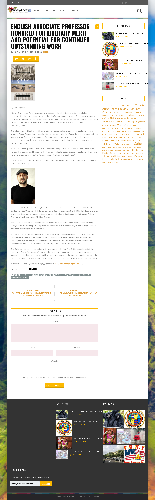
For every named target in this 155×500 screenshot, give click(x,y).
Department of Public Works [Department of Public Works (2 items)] (120, 115)
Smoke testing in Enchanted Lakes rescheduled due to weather (90, 452)
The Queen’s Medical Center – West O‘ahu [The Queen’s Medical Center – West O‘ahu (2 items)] (129, 153)
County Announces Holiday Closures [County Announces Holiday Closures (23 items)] (123, 107)
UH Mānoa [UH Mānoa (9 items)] (108, 156)
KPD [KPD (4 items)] (133, 140)
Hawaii (37, 10)
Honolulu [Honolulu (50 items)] (124, 124)
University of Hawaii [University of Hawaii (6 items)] (123, 156)
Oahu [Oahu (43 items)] (137, 143)
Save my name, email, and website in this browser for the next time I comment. (54, 377)
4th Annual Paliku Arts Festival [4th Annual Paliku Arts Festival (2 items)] (111, 106)
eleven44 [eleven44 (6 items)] (133, 115)
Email (77, 347)
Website (54, 361)
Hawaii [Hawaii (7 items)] (133, 118)
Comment (54, 321)
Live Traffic (73, 10)
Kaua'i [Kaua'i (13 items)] (140, 134)
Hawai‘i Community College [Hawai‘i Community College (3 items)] (130, 122)
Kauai (46, 10)
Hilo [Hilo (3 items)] (114, 125)
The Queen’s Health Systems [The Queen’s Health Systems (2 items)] (122, 150)
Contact (29, 2)
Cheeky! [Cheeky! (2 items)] (131, 106)
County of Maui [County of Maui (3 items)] (124, 112)
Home (12, 2)
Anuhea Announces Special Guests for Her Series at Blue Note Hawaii (33, 293)
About (20, 2)
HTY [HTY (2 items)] (106, 134)
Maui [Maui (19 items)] (117, 144)
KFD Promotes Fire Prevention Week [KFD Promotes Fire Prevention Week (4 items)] (116, 140)
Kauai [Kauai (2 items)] (124, 137)
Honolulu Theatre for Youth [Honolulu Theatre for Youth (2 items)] (125, 128)
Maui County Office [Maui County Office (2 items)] (127, 144)
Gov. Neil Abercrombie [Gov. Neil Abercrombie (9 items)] (117, 118)
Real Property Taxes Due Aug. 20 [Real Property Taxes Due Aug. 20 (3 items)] (114, 147)
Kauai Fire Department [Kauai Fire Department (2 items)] (134, 137)
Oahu (54, 10)
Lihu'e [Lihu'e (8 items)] (105, 143)
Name (32, 347)
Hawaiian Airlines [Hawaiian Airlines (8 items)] (111, 121)
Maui (62, 10)
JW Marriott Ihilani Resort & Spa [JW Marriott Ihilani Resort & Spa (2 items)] (126, 134)
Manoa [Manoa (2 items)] (111, 144)
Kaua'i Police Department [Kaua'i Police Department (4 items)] (112, 137)
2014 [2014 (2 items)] (123, 106)
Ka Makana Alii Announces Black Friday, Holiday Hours (77, 293)
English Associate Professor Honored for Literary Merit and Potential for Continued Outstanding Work (50, 36)
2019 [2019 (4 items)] (127, 106)
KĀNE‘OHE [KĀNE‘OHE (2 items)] (139, 140)
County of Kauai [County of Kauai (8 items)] (110, 112)
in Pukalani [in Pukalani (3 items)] (112, 134)
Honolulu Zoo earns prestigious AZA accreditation (132, 33)
